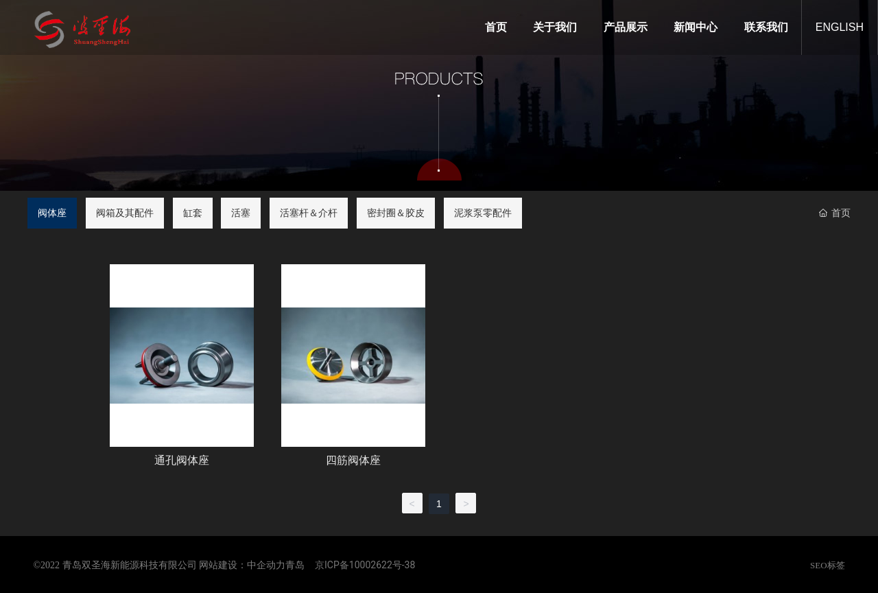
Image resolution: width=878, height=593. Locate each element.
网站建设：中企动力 (242, 565)
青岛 (295, 565)
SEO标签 (827, 565)
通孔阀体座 (181, 460)
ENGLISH (840, 27)
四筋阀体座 (353, 460)
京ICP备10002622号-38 (365, 564)
